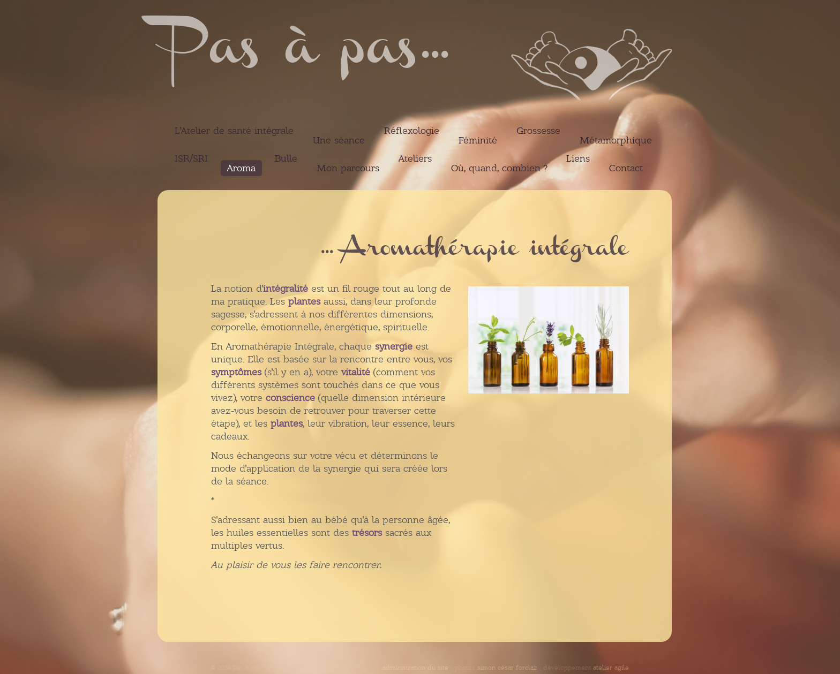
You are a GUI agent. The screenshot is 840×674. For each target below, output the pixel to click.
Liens (578, 158)
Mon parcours (348, 168)
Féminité (478, 140)
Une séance (339, 140)
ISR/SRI (191, 158)
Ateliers (415, 158)
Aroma (241, 168)
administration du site (415, 667)
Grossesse (538, 131)
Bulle (286, 158)
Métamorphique (616, 140)
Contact (626, 168)
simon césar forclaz (507, 667)
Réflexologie (411, 131)
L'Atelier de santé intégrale (234, 131)
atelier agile (611, 667)
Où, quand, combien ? (499, 168)
